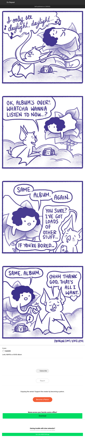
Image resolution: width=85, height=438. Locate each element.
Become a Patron (42, 400)
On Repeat (11, 2)
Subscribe (43, 371)
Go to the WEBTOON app (42, 434)
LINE (28, 364)
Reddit (57, 364)
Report (42, 381)
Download (42, 416)
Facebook (35, 364)
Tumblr (50, 364)
